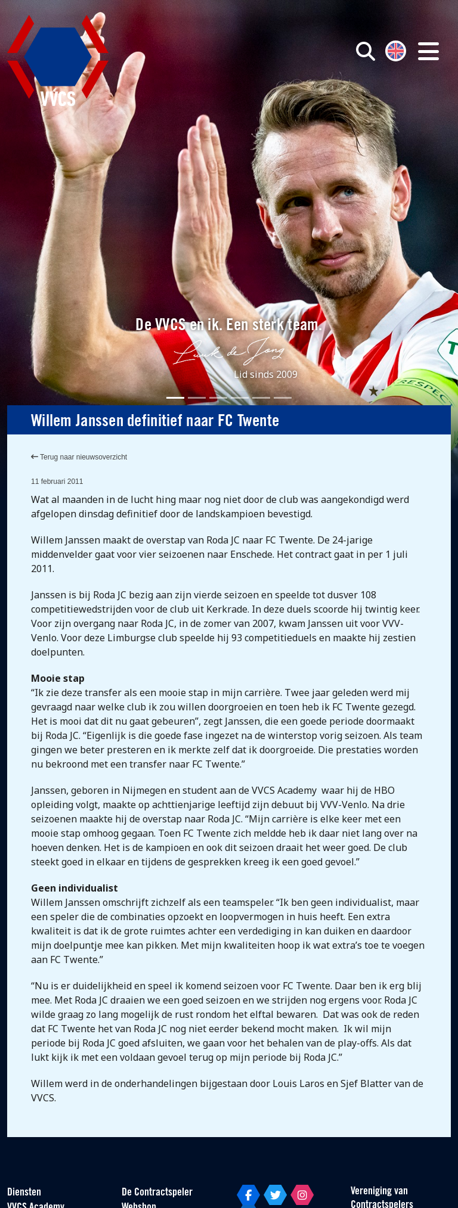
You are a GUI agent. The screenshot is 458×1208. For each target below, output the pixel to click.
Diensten (24, 1192)
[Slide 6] (283, 398)
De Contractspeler (157, 1192)
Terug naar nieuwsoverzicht (79, 457)
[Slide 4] (240, 398)
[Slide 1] (175, 398)
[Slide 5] (261, 398)
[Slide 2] (197, 398)
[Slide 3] (218, 398)
